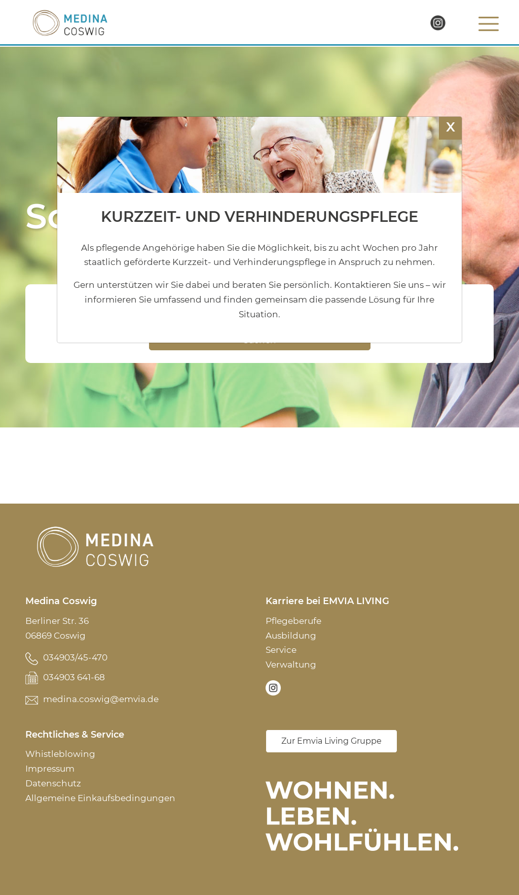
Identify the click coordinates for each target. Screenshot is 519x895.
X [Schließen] (450, 127)
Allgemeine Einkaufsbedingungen (100, 798)
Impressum (50, 769)
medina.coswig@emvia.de (101, 699)
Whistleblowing (60, 754)
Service (281, 650)
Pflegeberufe (293, 621)
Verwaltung (291, 664)
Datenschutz (53, 783)
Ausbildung (291, 636)
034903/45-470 (75, 657)
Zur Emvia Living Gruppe (331, 741)
